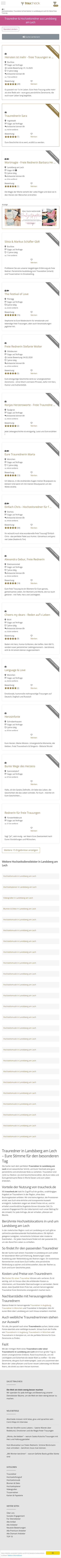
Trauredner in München (12, 1308)
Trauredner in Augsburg (40, 1305)
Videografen (12, 1489)
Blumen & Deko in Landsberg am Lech (19, 908)
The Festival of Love (17, 294)
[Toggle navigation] (3, 3)
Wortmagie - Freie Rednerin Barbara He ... (30, 162)
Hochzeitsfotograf (14, 1477)
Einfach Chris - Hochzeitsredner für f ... (28, 507)
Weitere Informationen (25, 1556)
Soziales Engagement (16, 1516)
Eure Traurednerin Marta (20, 454)
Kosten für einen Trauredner (17, 1278)
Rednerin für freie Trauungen (22, 813)
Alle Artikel (11, 1522)
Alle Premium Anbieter (16, 1530)
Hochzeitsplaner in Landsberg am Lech (19, 887)
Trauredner (11, 1474)
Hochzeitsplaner (13, 1486)
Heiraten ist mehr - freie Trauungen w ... (29, 57)
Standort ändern (10, 29)
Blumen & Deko (13, 1483)
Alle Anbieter (12, 1525)
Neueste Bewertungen (16, 1527)
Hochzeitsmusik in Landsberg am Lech (19, 876)
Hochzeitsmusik (13, 1480)
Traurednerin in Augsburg (17, 1332)
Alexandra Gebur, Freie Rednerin (25, 559)
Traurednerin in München (40, 1332)
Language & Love (15, 670)
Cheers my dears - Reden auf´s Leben (27, 615)
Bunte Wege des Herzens (20, 766)
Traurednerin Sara (16, 116)
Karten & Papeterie (15, 1495)
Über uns (10, 1513)
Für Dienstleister (14, 1519)
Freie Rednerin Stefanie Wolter (23, 346)
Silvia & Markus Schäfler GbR (22, 241)
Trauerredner (12, 1492)
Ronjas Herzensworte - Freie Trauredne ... (30, 405)
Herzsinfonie (12, 716)
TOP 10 (10, 1536)
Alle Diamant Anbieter (16, 1533)
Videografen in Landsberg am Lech (18, 898)
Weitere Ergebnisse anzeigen (21, 850)
